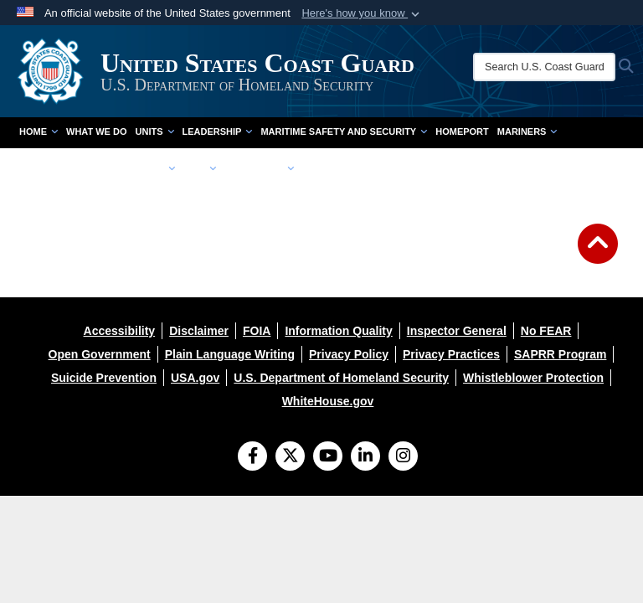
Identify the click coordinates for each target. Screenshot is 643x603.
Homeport (462, 131)
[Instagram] (403, 457)
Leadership (218, 131)
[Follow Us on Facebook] (252, 457)
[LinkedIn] (365, 457)
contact (324, 168)
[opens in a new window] (120, 331)
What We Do (96, 131)
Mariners (527, 131)
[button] (362, 13)
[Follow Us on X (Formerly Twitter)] (290, 457)
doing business (59, 168)
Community (141, 168)
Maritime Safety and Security (343, 131)
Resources (259, 168)
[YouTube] (327, 457)
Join (199, 168)
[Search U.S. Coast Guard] (544, 67)
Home (38, 131)
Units (155, 131)
